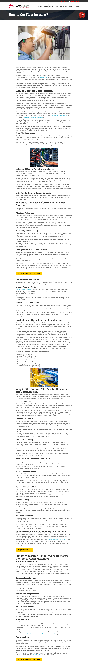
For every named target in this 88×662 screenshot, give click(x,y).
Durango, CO (43, 77)
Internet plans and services (24, 289)
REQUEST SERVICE (24, 550)
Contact (77, 6)
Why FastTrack (38, 6)
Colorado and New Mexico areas (33, 117)
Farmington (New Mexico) (59, 115)
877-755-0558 (37, 655)
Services (46, 6)
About (57, 6)
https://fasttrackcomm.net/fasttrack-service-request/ (39, 634)
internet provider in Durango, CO (57, 539)
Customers (51, 6)
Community (71, 6)
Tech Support (62, 1)
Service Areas (63, 6)
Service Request (74, 1)
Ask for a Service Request (29, 274)
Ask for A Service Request (29, 659)
